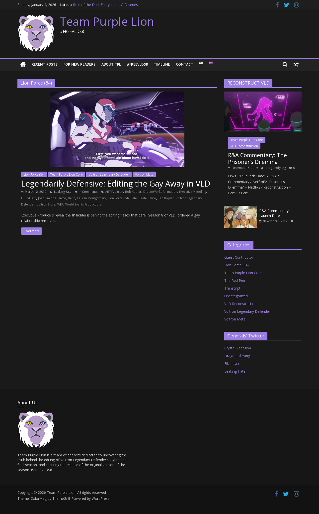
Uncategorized (236, 296)
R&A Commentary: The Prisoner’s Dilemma (257, 158)
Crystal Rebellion (237, 348)
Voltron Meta (144, 174)
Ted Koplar (166, 198)
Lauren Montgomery (91, 198)
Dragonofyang (276, 168)
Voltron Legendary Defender (109, 174)
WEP (60, 204)
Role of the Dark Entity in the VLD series (105, 4)
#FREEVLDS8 (137, 64)
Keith (71, 198)
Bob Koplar (133, 192)
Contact (184, 64)
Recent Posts (45, 64)
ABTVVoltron (114, 192)
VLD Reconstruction (244, 146)
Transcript (232, 288)
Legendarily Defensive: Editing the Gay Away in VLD (115, 183)
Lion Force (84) (34, 174)
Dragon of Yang (237, 355)
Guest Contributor (238, 257)
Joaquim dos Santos (52, 198)
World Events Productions (83, 204)
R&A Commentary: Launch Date (274, 213)
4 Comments (86, 192)
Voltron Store (46, 204)
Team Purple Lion (107, 21)
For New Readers (79, 64)
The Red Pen (234, 280)
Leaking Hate (234, 371)
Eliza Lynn (232, 363)
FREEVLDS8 (28, 198)
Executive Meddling (192, 192)
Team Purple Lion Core (66, 174)
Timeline (162, 64)
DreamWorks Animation (160, 192)
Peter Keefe (139, 198)
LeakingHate (63, 192)
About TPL (111, 64)
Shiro (152, 198)
